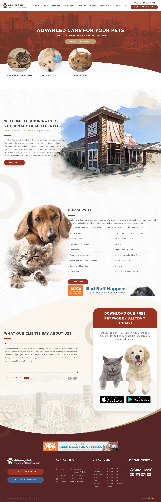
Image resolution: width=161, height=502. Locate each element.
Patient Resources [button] (87, 6)
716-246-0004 (148, 3)
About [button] (45, 6)
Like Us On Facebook (25, 480)
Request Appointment (144, 7)
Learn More (14, 162)
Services (56, 6)
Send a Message (77, 482)
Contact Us (121, 6)
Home (37, 6)
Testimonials (106, 6)
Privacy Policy (37, 498)
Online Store (69, 6)
